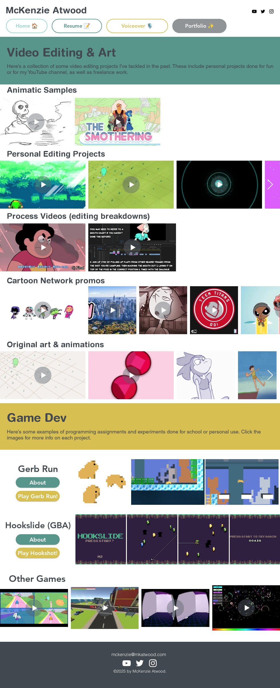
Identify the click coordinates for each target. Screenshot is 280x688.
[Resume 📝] (77, 26)
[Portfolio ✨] (199, 26)
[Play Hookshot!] (38, 553)
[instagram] (271, 11)
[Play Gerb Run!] (38, 496)
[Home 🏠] (26, 26)
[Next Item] (270, 184)
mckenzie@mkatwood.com (138, 654)
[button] (38, 482)
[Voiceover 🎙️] (137, 26)
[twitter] (263, 11)
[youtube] (254, 11)
